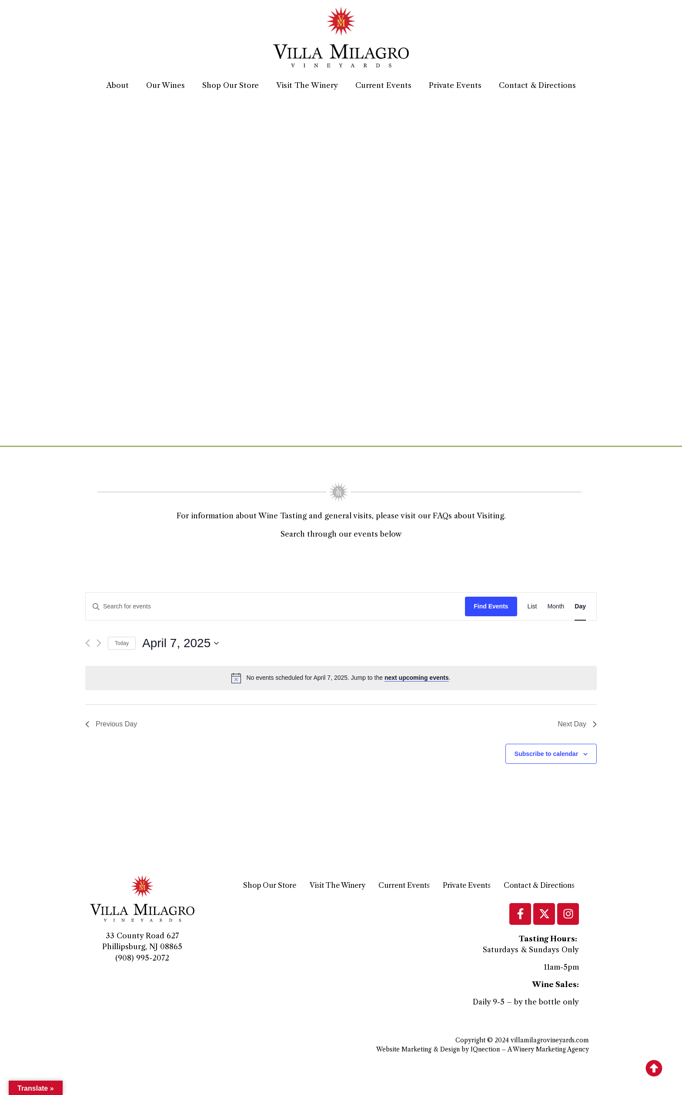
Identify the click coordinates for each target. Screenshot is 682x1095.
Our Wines (165, 85)
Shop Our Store (230, 85)
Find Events (491, 606)
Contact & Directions (537, 85)
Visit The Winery (307, 85)
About (117, 85)
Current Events (383, 85)
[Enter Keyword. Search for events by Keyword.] (275, 606)
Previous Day (111, 724)
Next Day (577, 724)
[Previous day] (87, 643)
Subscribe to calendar (546, 753)
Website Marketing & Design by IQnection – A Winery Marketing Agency (482, 1049)
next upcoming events (416, 677)
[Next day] (99, 643)
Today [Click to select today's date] (122, 643)
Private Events (455, 85)
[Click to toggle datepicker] (180, 643)
